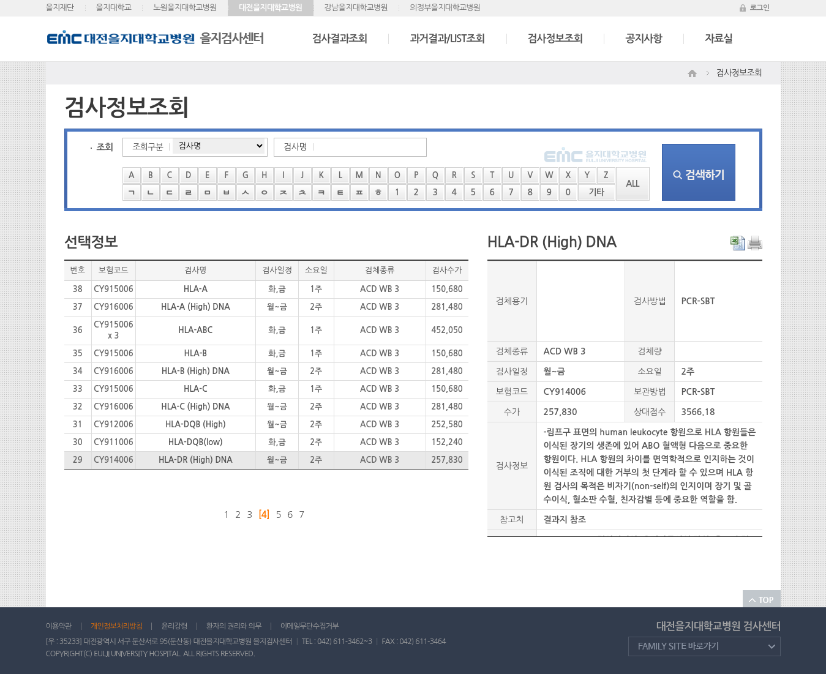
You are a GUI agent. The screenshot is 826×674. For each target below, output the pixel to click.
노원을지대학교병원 (185, 8)
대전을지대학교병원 (270, 8)
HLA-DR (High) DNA (196, 460)
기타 (596, 192)
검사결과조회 (339, 39)
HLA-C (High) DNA (195, 407)
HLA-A (196, 289)
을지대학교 (114, 8)
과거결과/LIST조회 (447, 39)
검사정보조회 (555, 39)
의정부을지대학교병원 (445, 8)
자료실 (718, 39)
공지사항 (643, 39)
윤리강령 (174, 626)
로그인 (760, 8)
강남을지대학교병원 (356, 8)
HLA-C (196, 389)
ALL (632, 183)
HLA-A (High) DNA (195, 307)
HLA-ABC (195, 330)
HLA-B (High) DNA (196, 371)
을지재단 (60, 8)
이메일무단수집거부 (309, 626)
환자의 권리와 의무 (233, 626)
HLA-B (195, 354)
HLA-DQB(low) (195, 442)
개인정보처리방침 (117, 626)
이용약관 (59, 626)
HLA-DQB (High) (195, 425)
